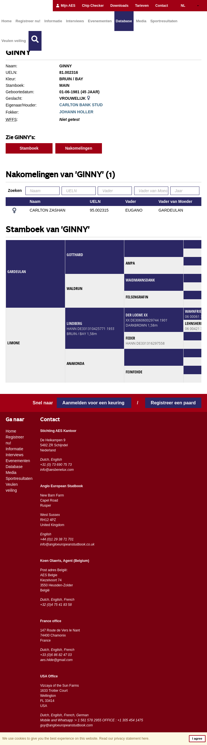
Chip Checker (93, 6)
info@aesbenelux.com (57, 470)
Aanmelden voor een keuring (94, 402)
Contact (161, 6)
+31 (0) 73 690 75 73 (56, 465)
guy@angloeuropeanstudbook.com (66, 725)
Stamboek (28, 148)
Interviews (75, 21)
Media (141, 21)
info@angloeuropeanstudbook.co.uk (67, 544)
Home (6, 21)
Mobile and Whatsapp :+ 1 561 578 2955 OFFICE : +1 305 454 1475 (91, 720)
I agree (197, 738)
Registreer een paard (173, 402)
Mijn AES (65, 6)
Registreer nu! (28, 21)
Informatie (53, 21)
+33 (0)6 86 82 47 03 (56, 655)
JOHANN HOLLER (76, 112)
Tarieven (142, 6)
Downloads (119, 6)
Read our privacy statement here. (124, 738)
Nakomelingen (78, 148)
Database (124, 21)
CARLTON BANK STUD (81, 105)
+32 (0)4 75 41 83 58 (56, 605)
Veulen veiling (13, 41)
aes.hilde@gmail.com (56, 660)
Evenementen (100, 21)
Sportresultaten (163, 21)
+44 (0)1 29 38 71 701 (56, 539)
